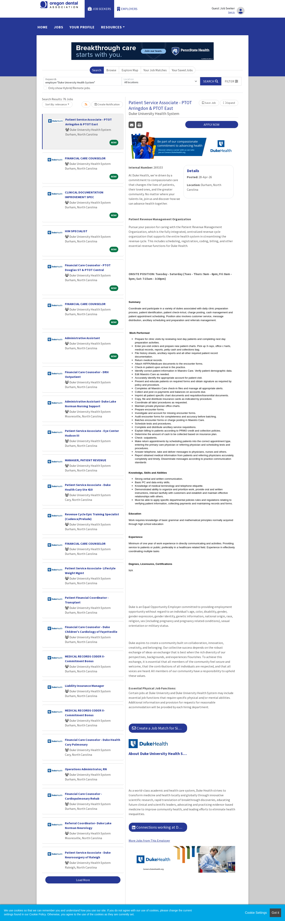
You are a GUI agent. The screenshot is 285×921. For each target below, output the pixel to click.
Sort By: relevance (56, 104)
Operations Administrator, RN (86, 769)
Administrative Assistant (82, 338)
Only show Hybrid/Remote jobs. (69, 88)
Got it (275, 912)
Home (43, 27)
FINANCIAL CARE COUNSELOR (85, 158)
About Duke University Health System (158, 753)
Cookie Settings (256, 912)
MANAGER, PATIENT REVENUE (85, 460)
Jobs (58, 27)
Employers (127, 8)
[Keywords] (83, 81)
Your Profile (82, 27)
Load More (83, 880)
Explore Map (130, 70)
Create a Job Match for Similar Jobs (159, 728)
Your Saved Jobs (182, 70)
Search (96, 70)
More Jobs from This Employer (149, 840)
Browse (111, 70)
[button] (231, 81)
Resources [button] (111, 27)
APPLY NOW (212, 124)
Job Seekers (99, 8)
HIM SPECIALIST (76, 231)
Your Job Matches (155, 70)
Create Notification (107, 104)
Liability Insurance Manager (84, 686)
